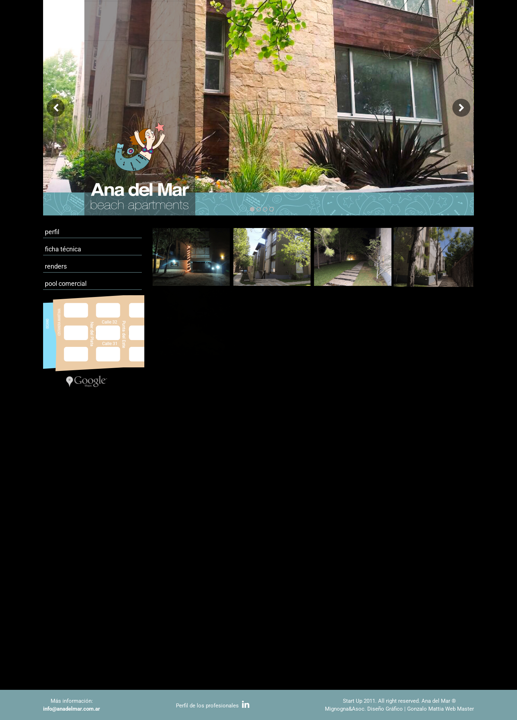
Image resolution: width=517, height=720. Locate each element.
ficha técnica (63, 249)
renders (56, 266)
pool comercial (66, 283)
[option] (258, 107)
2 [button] (258, 209)
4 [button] (271, 209)
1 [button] (252, 209)
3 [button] (265, 209)
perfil (52, 232)
